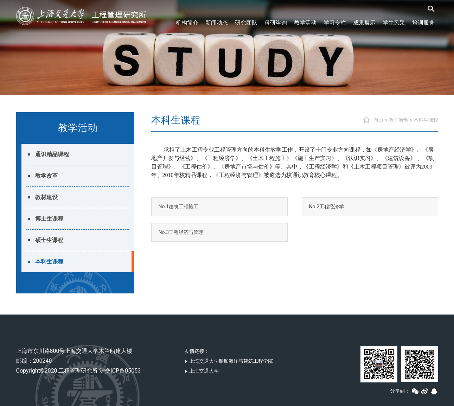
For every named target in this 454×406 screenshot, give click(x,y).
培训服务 (423, 22)
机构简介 (187, 22)
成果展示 (364, 22)
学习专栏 (335, 22)
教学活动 (305, 22)
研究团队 (246, 22)
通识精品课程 (52, 154)
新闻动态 (216, 22)
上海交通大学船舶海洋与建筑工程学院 (229, 361)
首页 (379, 120)
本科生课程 (49, 261)
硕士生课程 (49, 240)
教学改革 (46, 175)
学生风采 (394, 22)
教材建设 (46, 197)
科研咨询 (275, 22)
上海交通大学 (202, 371)
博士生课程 (49, 218)
